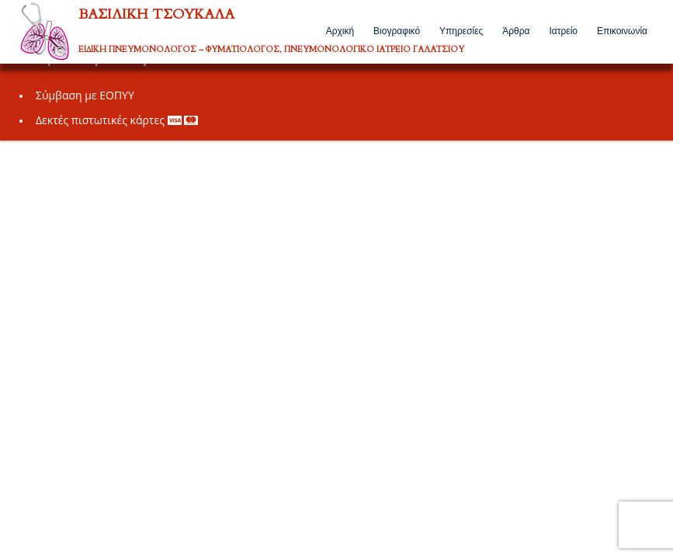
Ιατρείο (563, 31)
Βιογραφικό (396, 31)
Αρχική (340, 31)
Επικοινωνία (622, 31)
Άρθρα (515, 31)
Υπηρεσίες (461, 31)
